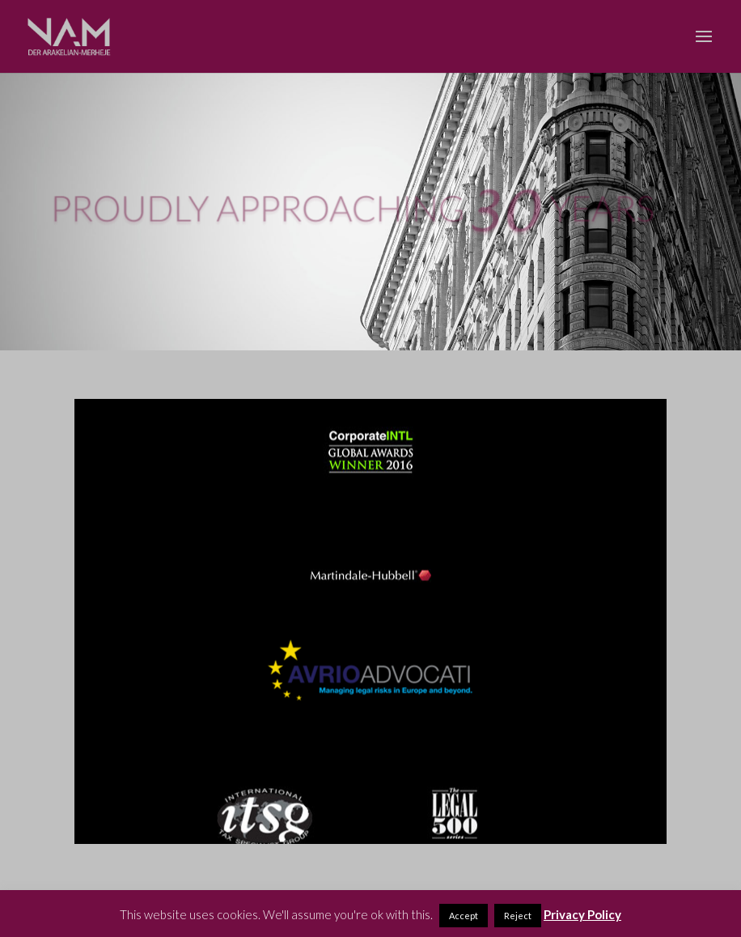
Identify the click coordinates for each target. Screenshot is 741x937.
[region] (370, 621)
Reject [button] (517, 915)
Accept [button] (463, 915)
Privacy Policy (582, 914)
